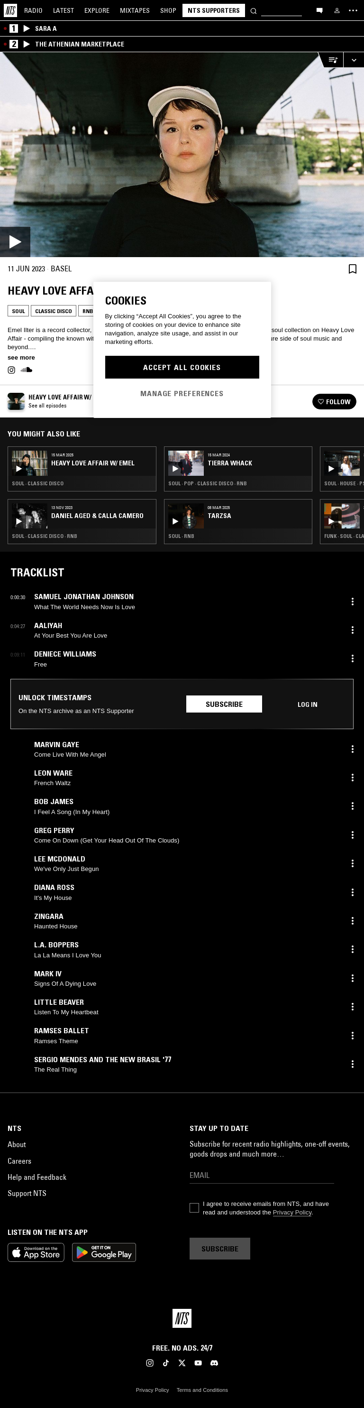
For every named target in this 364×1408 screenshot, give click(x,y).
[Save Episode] (352, 268)
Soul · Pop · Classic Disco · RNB (207, 483)
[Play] (182, 154)
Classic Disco (53, 311)
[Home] (10, 10)
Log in (308, 704)
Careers (19, 1161)
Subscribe (224, 704)
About (17, 1144)
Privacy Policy (292, 1212)
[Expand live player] (353, 60)
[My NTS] (337, 10)
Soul (18, 311)
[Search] (253, 10)
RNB (87, 311)
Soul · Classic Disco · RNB (44, 536)
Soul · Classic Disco (38, 483)
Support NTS (27, 1193)
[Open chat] (319, 10)
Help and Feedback (37, 1177)
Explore (96, 10)
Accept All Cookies (182, 367)
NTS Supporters (214, 10)
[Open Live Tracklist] (330, 60)
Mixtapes (135, 10)
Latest (63, 10)
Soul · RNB (181, 536)
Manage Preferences (182, 393)
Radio (33, 10)
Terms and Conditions (202, 1390)
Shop (168, 10)
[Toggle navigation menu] (353, 10)
